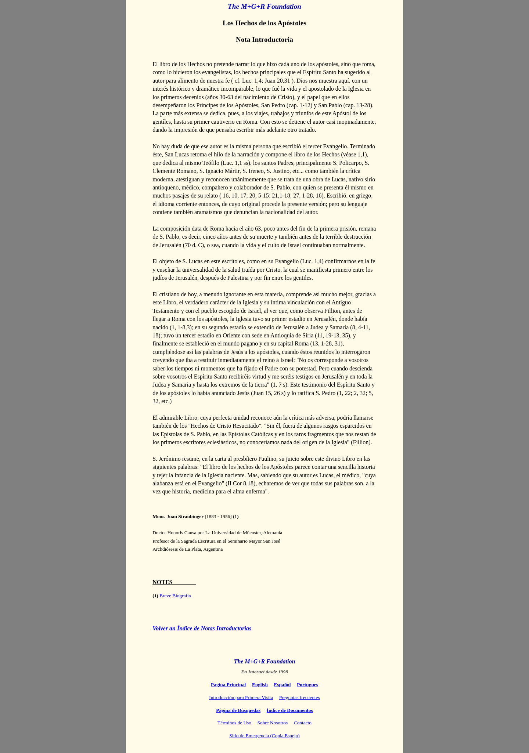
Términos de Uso (234, 722)
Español (282, 684)
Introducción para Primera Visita (241, 697)
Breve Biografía (175, 595)
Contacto (303, 722)
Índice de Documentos (290, 710)
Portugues (307, 684)
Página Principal (228, 684)
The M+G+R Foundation (264, 6)
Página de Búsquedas (238, 710)
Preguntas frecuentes (299, 697)
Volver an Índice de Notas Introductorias (201, 628)
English (260, 684)
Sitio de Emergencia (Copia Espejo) (264, 735)
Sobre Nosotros (273, 722)
